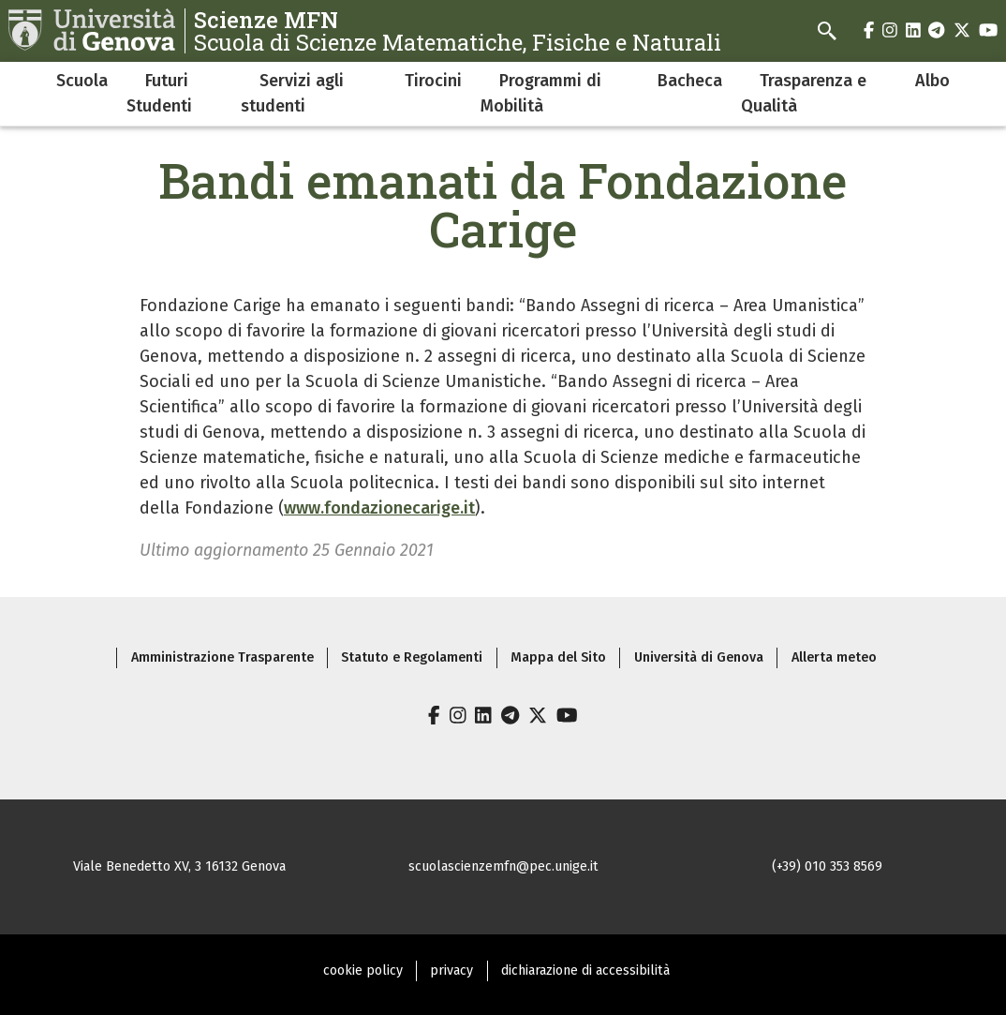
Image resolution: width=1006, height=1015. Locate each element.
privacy (451, 970)
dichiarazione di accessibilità (585, 970)
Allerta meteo (834, 657)
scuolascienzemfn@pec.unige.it (503, 866)
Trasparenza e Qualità (803, 93)
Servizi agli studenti (292, 93)
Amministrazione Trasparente (222, 657)
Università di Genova (698, 657)
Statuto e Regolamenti (411, 657)
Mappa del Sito (558, 657)
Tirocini (433, 80)
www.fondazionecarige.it (379, 508)
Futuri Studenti (159, 93)
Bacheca (690, 80)
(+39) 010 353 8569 (827, 866)
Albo (932, 80)
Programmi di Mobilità (541, 93)
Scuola (82, 80)
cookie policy (363, 970)
